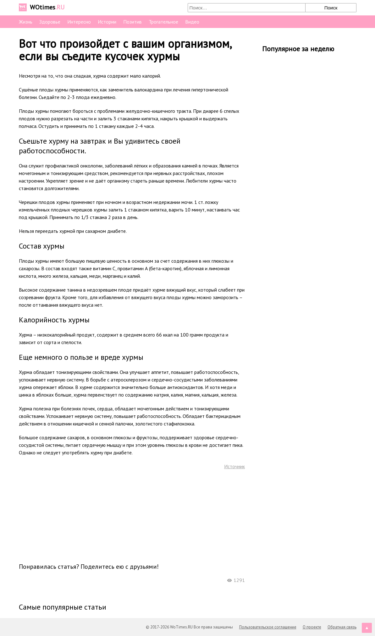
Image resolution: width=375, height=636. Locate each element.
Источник (234, 466)
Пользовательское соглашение (267, 627)
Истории (107, 22)
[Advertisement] (132, 515)
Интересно (79, 22)
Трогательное (163, 22)
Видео (192, 22)
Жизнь (25, 22)
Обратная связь (342, 627)
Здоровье (49, 22)
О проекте (312, 627)
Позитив (132, 22)
